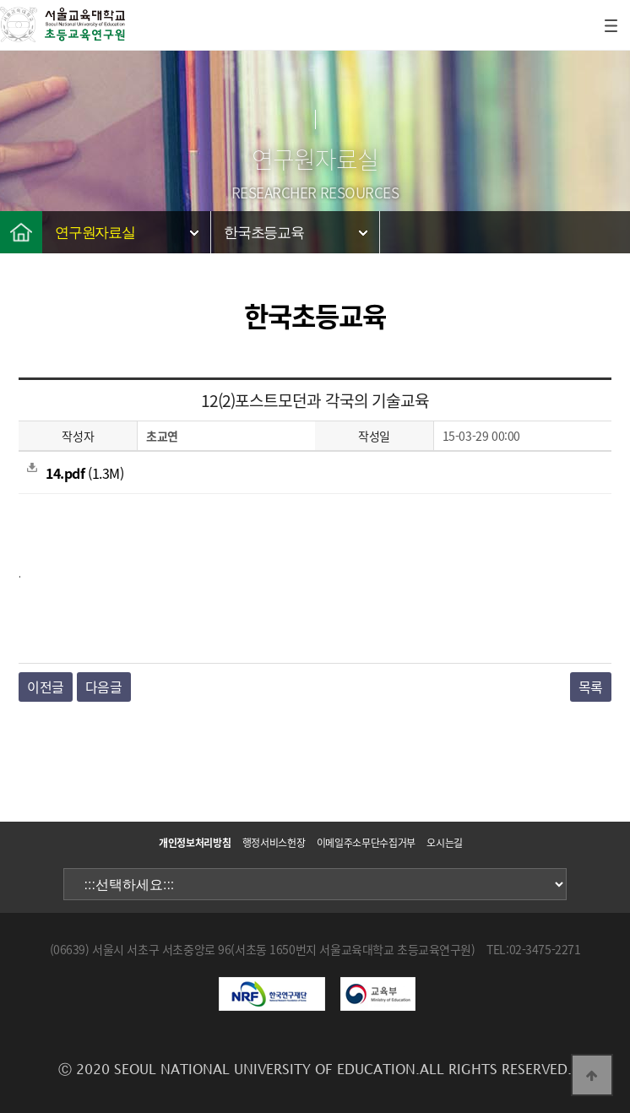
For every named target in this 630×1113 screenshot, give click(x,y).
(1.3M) (75, 473)
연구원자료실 (95, 233)
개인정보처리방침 (195, 842)
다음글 (103, 686)
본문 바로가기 (0, 0)
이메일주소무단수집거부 (366, 842)
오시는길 (444, 842)
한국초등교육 (264, 233)
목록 (590, 686)
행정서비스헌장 (273, 842)
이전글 (45, 686)
